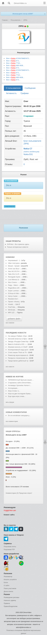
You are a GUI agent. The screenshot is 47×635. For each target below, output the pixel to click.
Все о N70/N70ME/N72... (18, 58)
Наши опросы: (13, 431)
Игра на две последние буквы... (20, 394)
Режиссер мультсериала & (18, 355)
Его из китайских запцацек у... (19, 415)
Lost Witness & (13, 280)
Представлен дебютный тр (18, 361)
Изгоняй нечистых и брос (17, 339)
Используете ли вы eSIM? (23, 14)
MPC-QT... (12, 312)
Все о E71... (13, 61)
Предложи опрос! (25, 493)
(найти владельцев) (31, 152)
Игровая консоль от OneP (17, 347)
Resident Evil (13, 299)
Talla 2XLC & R (13, 274)
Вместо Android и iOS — (17, 344)
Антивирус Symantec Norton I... (19, 385)
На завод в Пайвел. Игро (17, 336)
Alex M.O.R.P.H (13, 271)
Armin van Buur (13, 269)
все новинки (10, 323)
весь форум (10, 402)
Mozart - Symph (14, 266)
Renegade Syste (14, 277)
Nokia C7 (28, 149)
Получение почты (10, 546)
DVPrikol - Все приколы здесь (18, 244)
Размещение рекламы (11, 597)
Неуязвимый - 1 (14, 260)
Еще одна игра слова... (16, 396)
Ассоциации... (13, 388)
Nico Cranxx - (13, 282)
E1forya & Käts (13, 293)
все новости (10, 367)
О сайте (6, 585)
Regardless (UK (14, 288)
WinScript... (12, 310)
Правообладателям (10, 606)
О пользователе (13, 88)
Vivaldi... (11, 304)
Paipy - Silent (13, 285)
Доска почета (8, 591)
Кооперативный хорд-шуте (18, 350)
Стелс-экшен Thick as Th (17, 352)
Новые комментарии (16, 412)
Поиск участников (10, 588)
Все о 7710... (13, 63)
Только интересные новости (17, 247)
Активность (11, 93)
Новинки (10, 257)
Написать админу (10, 600)
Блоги (6, 582)
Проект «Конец (14, 302)
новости (21, 333)
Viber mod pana (14, 263)
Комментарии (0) (12, 493)
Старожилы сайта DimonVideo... (20, 383)
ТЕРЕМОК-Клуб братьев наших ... (21, 380)
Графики (25, 93)
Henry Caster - (13, 296)
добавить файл (14, 319)
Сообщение (30, 88)
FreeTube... (12, 307)
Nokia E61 (28, 154)
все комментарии (12, 421)
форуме (19, 377)
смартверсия (10, 206)
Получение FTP (9, 549)
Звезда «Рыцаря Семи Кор (18, 341)
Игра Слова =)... (14, 391)
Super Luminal (13, 291)
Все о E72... (13, 68)
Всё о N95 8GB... (15, 66)
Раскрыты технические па (17, 358)
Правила (7, 603)
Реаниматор (8, 576)
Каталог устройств (10, 579)
